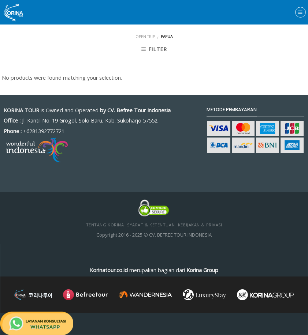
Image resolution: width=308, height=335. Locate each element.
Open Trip (145, 36)
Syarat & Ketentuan (151, 224)
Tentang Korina (105, 224)
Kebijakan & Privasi (200, 224)
